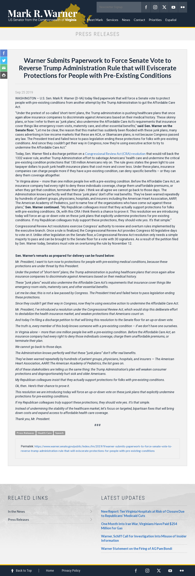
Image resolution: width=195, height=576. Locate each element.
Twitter (164, 7)
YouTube (173, 7)
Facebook (146, 7)
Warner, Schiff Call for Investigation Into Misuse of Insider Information (144, 538)
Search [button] (182, 19)
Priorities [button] (155, 20)
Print (3, 75)
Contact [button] (139, 20)
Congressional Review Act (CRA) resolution (115, 154)
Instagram (155, 7)
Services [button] (112, 20)
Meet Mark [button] (95, 20)
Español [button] (170, 20)
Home (50, 570)
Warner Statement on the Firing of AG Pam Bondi (136, 549)
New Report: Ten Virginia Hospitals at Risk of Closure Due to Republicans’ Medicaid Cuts (142, 513)
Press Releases (18, 519)
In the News (16, 511)
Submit (136, 7)
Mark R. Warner (97, 13)
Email (3, 67)
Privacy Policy (71, 570)
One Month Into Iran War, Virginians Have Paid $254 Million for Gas (139, 526)
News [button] (126, 20)
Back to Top (24, 570)
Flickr (182, 7)
